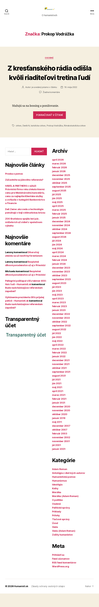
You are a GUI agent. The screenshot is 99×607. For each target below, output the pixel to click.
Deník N (26, 139)
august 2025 (59, 204)
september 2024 (61, 246)
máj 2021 (57, 400)
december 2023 (61, 281)
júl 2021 (56, 393)
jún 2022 (57, 350)
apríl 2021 (57, 404)
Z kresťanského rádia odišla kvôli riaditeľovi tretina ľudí (49, 81)
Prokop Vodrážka (55, 139)
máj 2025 (57, 215)
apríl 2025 (58, 219)
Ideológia (57, 498)
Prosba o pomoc (14, 187)
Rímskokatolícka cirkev (75, 139)
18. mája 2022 (71, 100)
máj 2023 (57, 308)
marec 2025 (59, 223)
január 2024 (59, 277)
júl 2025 (56, 208)
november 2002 (61, 451)
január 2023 (59, 323)
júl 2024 (56, 254)
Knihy (55, 502)
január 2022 (58, 370)
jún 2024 (57, 258)
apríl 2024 (58, 265)
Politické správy (61, 521)
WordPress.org (60, 580)
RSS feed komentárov (64, 576)
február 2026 (59, 181)
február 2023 (59, 319)
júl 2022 (56, 346)
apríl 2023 (58, 312)
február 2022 (59, 366)
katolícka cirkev (38, 139)
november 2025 (61, 192)
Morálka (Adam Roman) (65, 509)
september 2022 (61, 339)
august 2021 (59, 389)
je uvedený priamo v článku (44, 100)
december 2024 (61, 235)
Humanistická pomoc (64, 490)
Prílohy (56, 529)
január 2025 (59, 231)
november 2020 (61, 424)
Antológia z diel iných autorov (68, 486)
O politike (57, 513)
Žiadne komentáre (51, 105)
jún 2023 (57, 304)
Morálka (56, 505)
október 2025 (59, 196)
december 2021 (61, 373)
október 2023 (59, 289)
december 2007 (61, 439)
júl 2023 (56, 300)
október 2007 (59, 443)
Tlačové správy (61, 532)
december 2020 (61, 420)
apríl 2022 (57, 358)
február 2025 (59, 227)
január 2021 (58, 416)
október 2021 (59, 381)
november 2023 (61, 285)
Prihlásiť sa (58, 568)
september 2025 (61, 200)
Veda (55, 540)
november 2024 (61, 238)
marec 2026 (59, 177)
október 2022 (59, 335)
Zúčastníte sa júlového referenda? (24, 193)
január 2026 (59, 184)
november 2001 (61, 454)
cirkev (18, 139)
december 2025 (61, 188)
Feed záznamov (61, 572)
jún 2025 (57, 211)
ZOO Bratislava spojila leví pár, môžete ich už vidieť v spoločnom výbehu (23, 235)
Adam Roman (59, 482)
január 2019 (58, 431)
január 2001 (58, 462)
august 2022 (59, 343)
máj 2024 (57, 262)
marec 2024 (59, 269)
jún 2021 (56, 397)
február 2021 (59, 412)
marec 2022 (59, 362)
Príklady (56, 525)
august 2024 (59, 250)
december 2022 (61, 327)
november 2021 (61, 377)
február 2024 (59, 273)
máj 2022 (57, 354)
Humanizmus (59, 494)
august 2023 (59, 296)
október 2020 (59, 427)
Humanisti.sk (21, 599)
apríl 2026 (58, 173)
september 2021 (61, 385)
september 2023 (61, 292)
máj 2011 (57, 435)
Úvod (55, 536)
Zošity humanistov (62, 548)
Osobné (49, 62)
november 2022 (61, 331)
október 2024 (59, 242)
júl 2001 (56, 458)
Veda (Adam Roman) (63, 544)
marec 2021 (58, 408)
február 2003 (59, 447)
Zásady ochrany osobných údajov (49, 599)
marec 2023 (59, 316)
